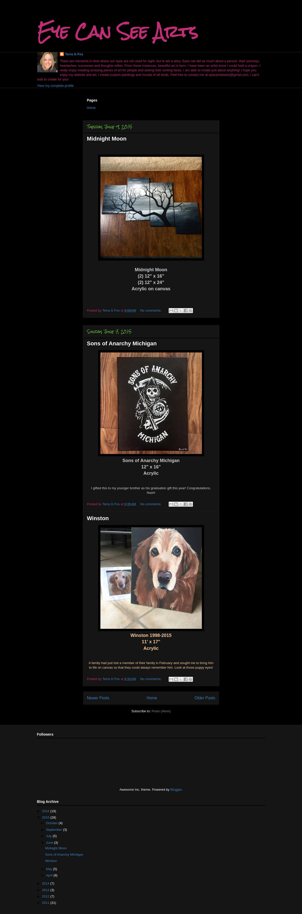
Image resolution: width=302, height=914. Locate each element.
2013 (46, 890)
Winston (98, 518)
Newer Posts (98, 698)
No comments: (151, 310)
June (50, 842)
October (52, 823)
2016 (46, 811)
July (49, 836)
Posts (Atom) (161, 711)
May (49, 869)
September (54, 830)
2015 (46, 817)
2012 (46, 896)
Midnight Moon (107, 139)
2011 (46, 903)
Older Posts (204, 698)
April (50, 875)
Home (91, 108)
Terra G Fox (74, 54)
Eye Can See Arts (117, 31)
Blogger (176, 789)
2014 (46, 883)
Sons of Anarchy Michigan (122, 343)
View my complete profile (55, 86)
